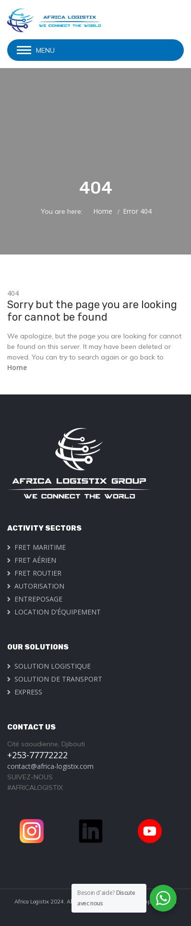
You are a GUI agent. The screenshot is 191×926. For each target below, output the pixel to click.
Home (102, 211)
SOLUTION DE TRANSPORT (58, 678)
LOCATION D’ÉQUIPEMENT (57, 611)
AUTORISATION (39, 585)
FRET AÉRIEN (35, 560)
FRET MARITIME (40, 547)
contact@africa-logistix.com (50, 766)
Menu (45, 50)
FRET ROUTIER (37, 573)
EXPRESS (28, 691)
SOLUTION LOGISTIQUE (52, 666)
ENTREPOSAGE (38, 598)
